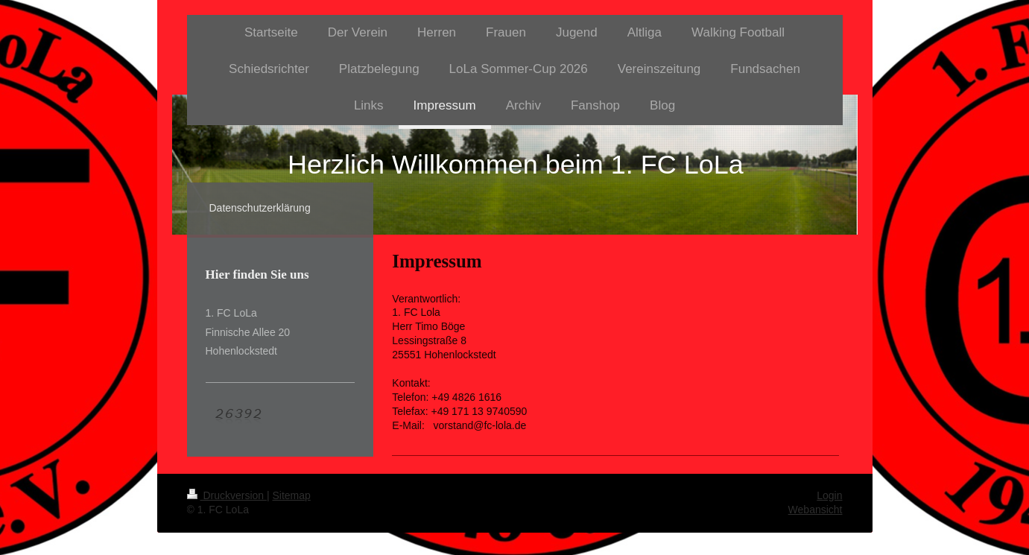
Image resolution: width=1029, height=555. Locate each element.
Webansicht (815, 510)
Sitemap (292, 495)
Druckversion (227, 495)
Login (829, 495)
